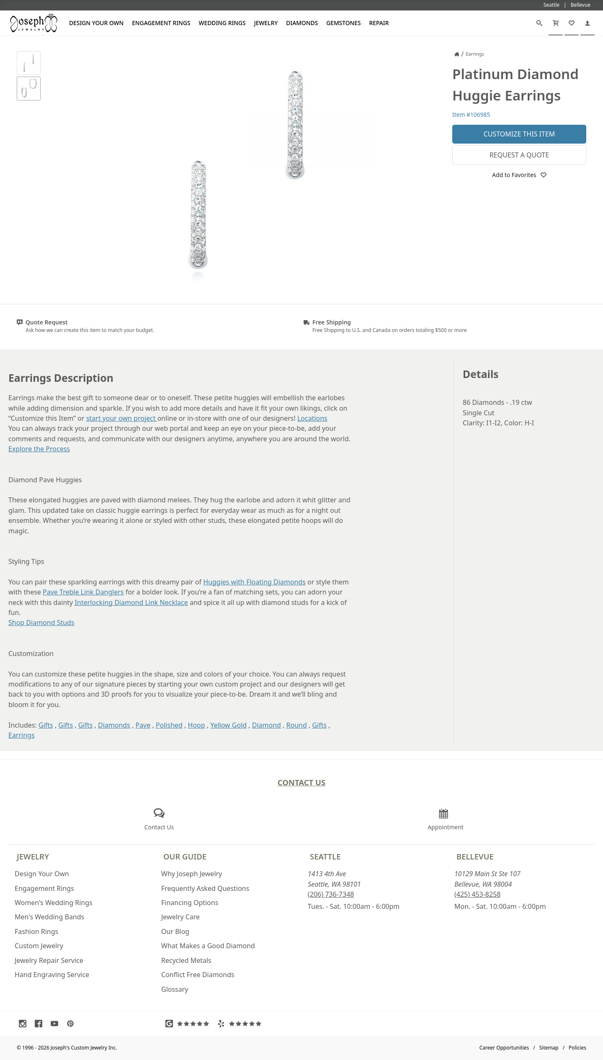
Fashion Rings (36, 931)
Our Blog (175, 931)
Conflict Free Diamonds (197, 974)
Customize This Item (519, 134)
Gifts (46, 725)
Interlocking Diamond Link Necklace (131, 602)
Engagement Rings (161, 23)
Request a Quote (519, 155)
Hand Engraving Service (52, 974)
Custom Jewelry (39, 945)
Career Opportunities (504, 1047)
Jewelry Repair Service (49, 960)
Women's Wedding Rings (54, 902)
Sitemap (549, 1047)
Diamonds (302, 23)
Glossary (174, 989)
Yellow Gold (228, 725)
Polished (169, 725)
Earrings (21, 735)
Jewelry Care (180, 916)
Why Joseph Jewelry (191, 873)
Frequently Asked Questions (205, 888)
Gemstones (343, 23)
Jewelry (266, 23)
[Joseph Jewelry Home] (456, 54)
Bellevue (475, 856)
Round (296, 725)
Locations (312, 418)
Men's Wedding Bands (49, 916)
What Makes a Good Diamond (208, 945)
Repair (379, 23)
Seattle (325, 856)
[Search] (539, 23)
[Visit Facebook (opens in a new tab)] (40, 1023)
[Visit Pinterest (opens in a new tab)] (72, 1023)
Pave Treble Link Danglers (83, 592)
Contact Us (302, 782)
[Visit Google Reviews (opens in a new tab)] (189, 1023)
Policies (577, 1047)
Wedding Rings (222, 23)
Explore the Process (39, 448)
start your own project (121, 418)
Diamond (266, 725)
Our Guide (184, 856)
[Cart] (556, 23)
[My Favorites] (571, 23)
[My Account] (587, 23)
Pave (142, 725)
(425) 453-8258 (477, 894)
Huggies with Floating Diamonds (254, 582)
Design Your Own (96, 23)
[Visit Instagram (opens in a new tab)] (25, 1023)
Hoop (196, 725)
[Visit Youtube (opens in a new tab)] (56, 1023)
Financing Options (189, 902)
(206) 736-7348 (331, 894)
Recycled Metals (186, 960)
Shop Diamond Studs (41, 622)
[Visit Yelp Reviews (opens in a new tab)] (241, 1023)
